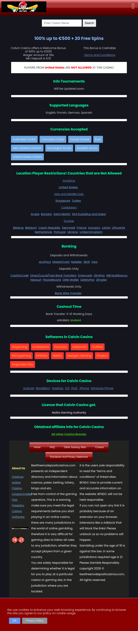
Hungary (94, 228)
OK (15, 620)
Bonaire (46, 214)
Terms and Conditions (99, 55)
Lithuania (118, 228)
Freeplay (18, 505)
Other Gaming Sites (75, 447)
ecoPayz (45, 262)
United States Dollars (27, 157)
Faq (14, 500)
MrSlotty (41, 356)
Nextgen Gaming (79, 356)
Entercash (85, 275)
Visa (94, 262)
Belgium (31, 228)
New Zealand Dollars (27, 148)
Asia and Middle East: (69, 194)
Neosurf (35, 280)
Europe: (69, 221)
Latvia (106, 228)
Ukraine (72, 232)
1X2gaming (19, 347)
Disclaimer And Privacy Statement (69, 456)
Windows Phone (102, 388)
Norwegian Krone (59, 148)
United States (68, 187)
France (82, 228)
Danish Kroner (80, 139)
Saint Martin (61, 214)
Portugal (60, 232)
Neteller (76, 262)
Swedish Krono (87, 148)
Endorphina (41, 347)
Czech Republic (49, 228)
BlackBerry (43, 388)
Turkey (76, 201)
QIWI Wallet (71, 280)
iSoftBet (97, 347)
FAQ (52, 447)
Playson (102, 356)
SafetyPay (87, 280)
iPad (74, 388)
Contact (99, 447)
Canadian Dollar (53, 139)
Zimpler (101, 280)
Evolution (60, 347)
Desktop (57, 388)
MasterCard (61, 262)
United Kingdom (91, 232)
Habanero (79, 347)
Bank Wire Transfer (68, 293)
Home (37, 447)
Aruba (35, 214)
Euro (98, 139)
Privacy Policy (35, 620)
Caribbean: (69, 207)
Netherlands (43, 232)
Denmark (68, 228)
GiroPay (99, 275)
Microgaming (21, 356)
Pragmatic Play (22, 364)
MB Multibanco (116, 275)
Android (28, 388)
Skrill (86, 262)
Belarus (18, 228)
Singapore (62, 201)
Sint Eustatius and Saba (89, 214)
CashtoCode (19, 275)
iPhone (84, 388)
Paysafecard (52, 280)
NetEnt (57, 356)
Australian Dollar (24, 139)
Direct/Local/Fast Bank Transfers (53, 275)
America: (69, 181)
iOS (67, 388)
